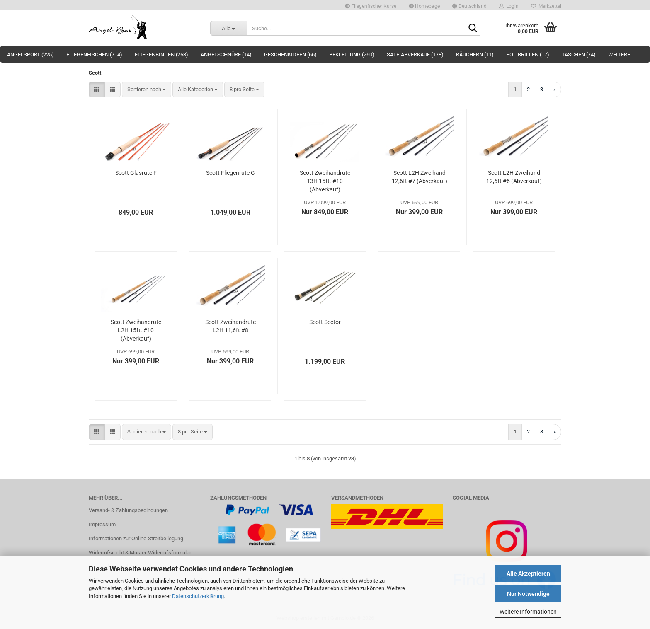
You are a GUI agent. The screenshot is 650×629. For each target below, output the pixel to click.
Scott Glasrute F (136, 172)
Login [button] (509, 6)
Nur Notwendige (528, 593)
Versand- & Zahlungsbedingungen (128, 510)
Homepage (424, 6)
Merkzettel (546, 6)
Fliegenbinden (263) (161, 54)
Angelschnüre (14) (226, 54)
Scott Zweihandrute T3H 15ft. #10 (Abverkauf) (325, 181)
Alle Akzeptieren (528, 573)
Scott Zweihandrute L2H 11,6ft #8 (230, 326)
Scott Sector (325, 322)
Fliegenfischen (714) (94, 54)
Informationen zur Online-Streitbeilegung (136, 538)
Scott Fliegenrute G (230, 172)
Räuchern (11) (475, 54)
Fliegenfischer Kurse (370, 6)
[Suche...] (228, 28)
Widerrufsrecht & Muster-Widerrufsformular (140, 552)
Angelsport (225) (30, 54)
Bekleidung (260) (351, 54)
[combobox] (146, 90)
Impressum (102, 524)
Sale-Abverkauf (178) (415, 54)
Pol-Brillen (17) (527, 54)
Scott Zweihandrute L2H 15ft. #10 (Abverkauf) (136, 330)
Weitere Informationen (528, 611)
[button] (469, 5)
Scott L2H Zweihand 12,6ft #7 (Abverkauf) (419, 176)
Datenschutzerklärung (198, 596)
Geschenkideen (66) (290, 54)
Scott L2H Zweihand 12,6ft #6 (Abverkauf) (514, 176)
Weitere (619, 54)
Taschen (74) (579, 54)
